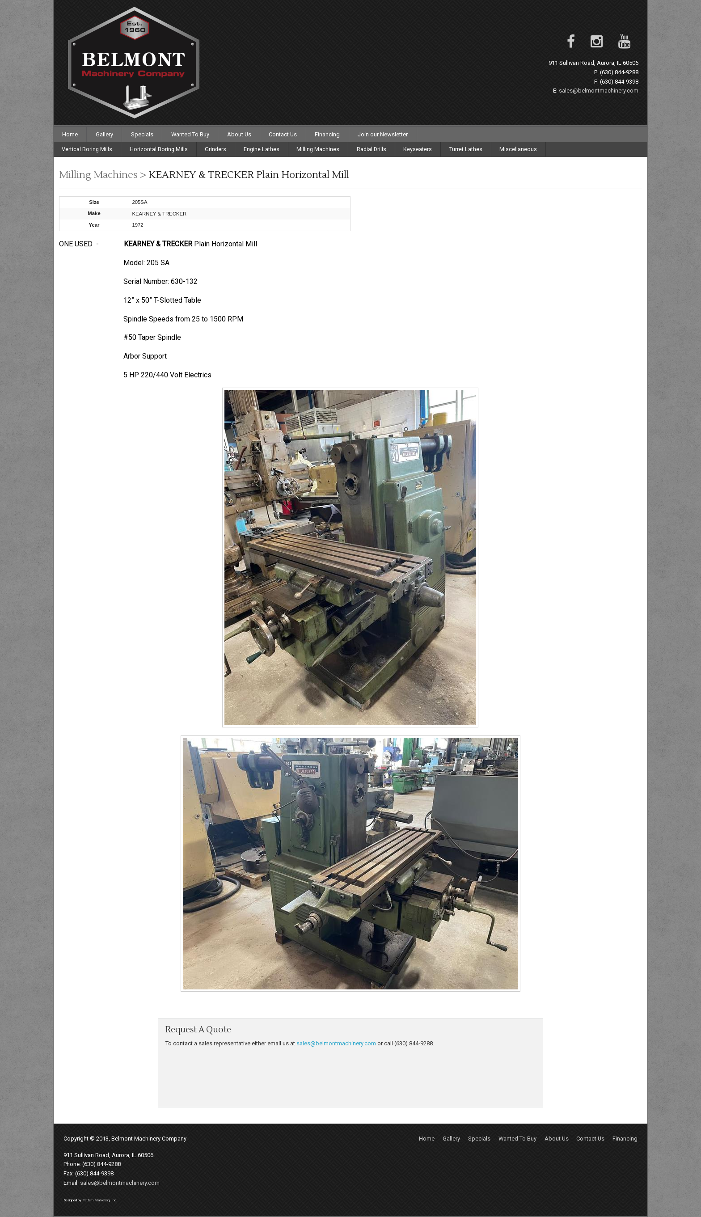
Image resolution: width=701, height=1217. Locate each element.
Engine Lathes (261, 149)
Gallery (104, 134)
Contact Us (283, 134)
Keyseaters (417, 149)
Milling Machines (317, 149)
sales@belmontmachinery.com (598, 90)
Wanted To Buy (190, 134)
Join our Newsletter (383, 134)
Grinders (215, 149)
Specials (142, 134)
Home (70, 134)
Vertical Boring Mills (87, 149)
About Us (239, 134)
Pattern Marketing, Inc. (99, 1200)
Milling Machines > (103, 175)
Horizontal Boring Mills (159, 149)
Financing (327, 134)
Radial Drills (371, 149)
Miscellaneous (518, 149)
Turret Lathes (465, 149)
